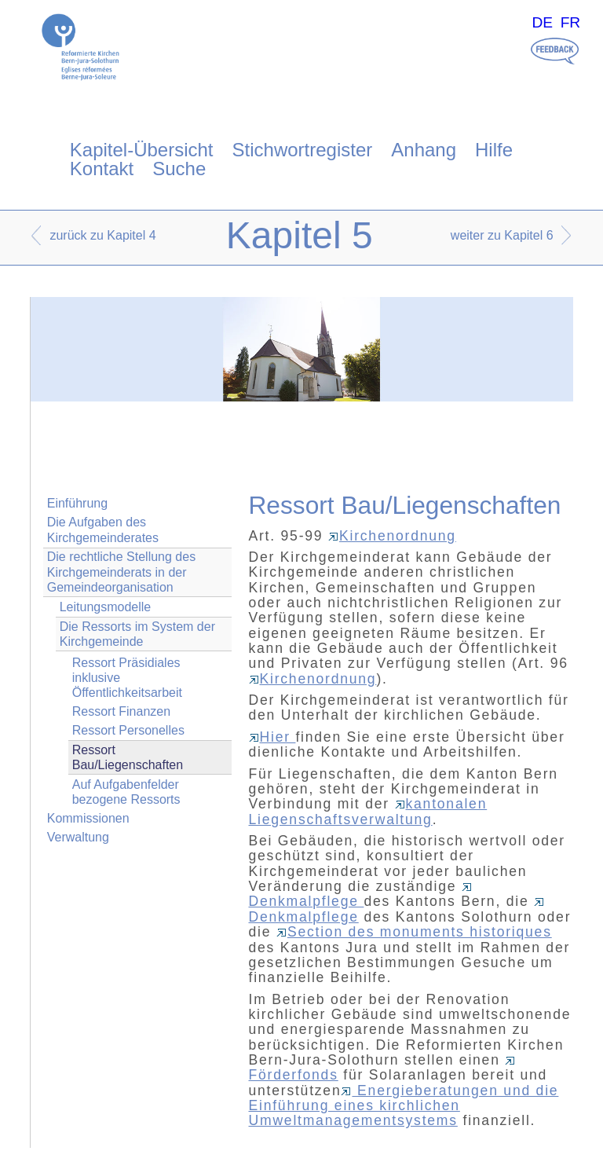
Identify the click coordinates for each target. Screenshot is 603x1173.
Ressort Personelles (128, 730)
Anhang (423, 149)
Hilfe (494, 149)
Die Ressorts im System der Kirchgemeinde (137, 634)
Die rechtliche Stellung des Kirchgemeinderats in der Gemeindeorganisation (121, 571)
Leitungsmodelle (106, 607)
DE (542, 22)
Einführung (77, 503)
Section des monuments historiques (414, 932)
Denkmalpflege (361, 896)
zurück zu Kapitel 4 (102, 235)
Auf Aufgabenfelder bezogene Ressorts (126, 792)
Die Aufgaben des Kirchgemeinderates (103, 529)
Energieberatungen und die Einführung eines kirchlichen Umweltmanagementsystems (404, 1106)
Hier (272, 737)
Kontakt (101, 168)
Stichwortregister (302, 149)
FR (571, 22)
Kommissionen (88, 818)
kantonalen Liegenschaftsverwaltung (368, 811)
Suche (179, 168)
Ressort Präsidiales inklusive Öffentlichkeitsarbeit (127, 677)
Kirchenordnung (392, 536)
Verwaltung (78, 837)
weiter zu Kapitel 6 (502, 235)
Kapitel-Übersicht (142, 149)
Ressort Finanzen (121, 711)
